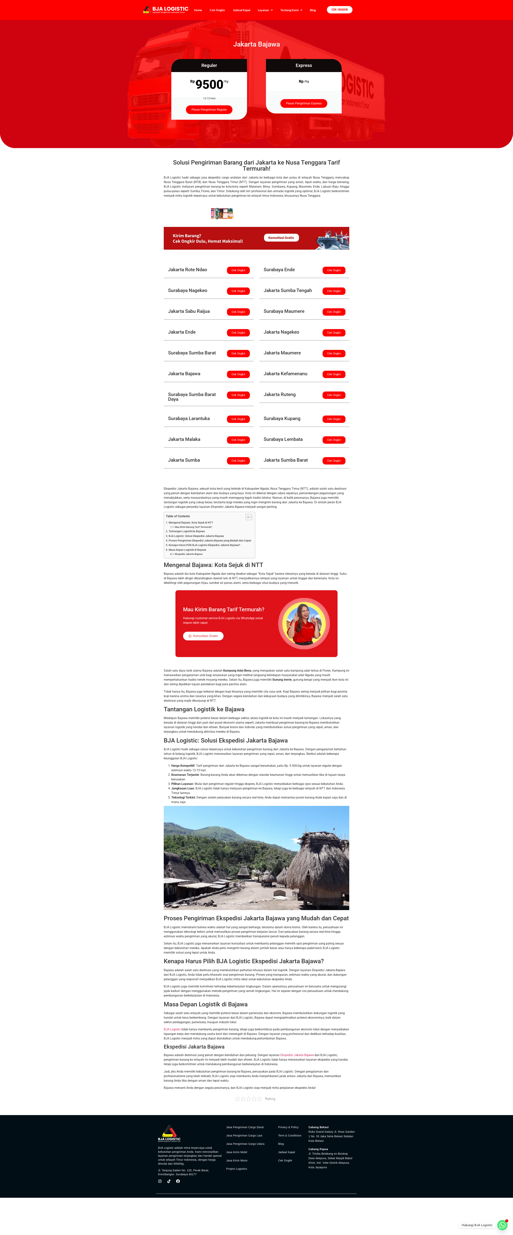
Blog (313, 10)
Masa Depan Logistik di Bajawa (187, 549)
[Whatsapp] (502, 1225)
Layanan (265, 10)
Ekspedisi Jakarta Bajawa (189, 554)
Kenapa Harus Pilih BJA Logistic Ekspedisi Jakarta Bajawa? (204, 545)
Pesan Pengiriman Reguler (209, 109)
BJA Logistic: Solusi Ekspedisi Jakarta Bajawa (196, 536)
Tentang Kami (291, 10)
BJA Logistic (172, 1029)
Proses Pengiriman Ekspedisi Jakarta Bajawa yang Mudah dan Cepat (210, 540)
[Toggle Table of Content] (247, 517)
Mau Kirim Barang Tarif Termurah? (193, 527)
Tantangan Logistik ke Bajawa (187, 531)
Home (198, 10)
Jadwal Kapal (241, 10)
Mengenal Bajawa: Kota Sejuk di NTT (191, 522)
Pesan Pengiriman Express (304, 103)
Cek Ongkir (217, 10)
